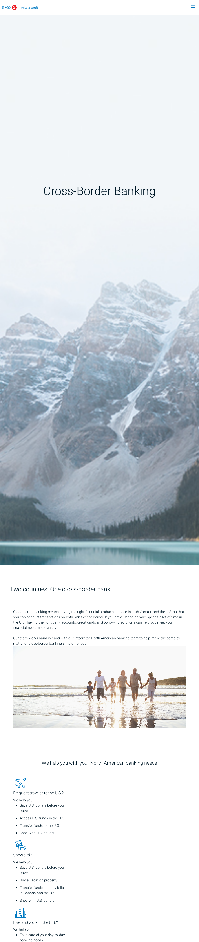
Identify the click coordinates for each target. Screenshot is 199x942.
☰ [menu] (192, 6)
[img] (99, 282)
